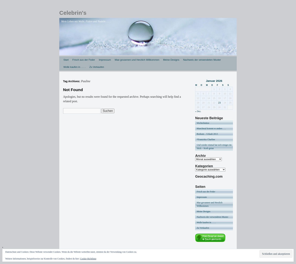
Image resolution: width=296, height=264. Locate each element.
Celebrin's (72, 13)
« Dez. (198, 111)
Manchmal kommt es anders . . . (211, 128)
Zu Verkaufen (96, 67)
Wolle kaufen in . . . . (74, 67)
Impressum (105, 59)
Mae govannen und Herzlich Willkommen (137, 59)
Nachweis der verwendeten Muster (202, 59)
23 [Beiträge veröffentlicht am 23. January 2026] (219, 102)
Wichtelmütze (203, 123)
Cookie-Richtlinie (88, 258)
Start (66, 59)
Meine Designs (171, 59)
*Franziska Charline (206, 139)
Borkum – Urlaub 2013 (207, 134)
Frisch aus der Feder (83, 59)
